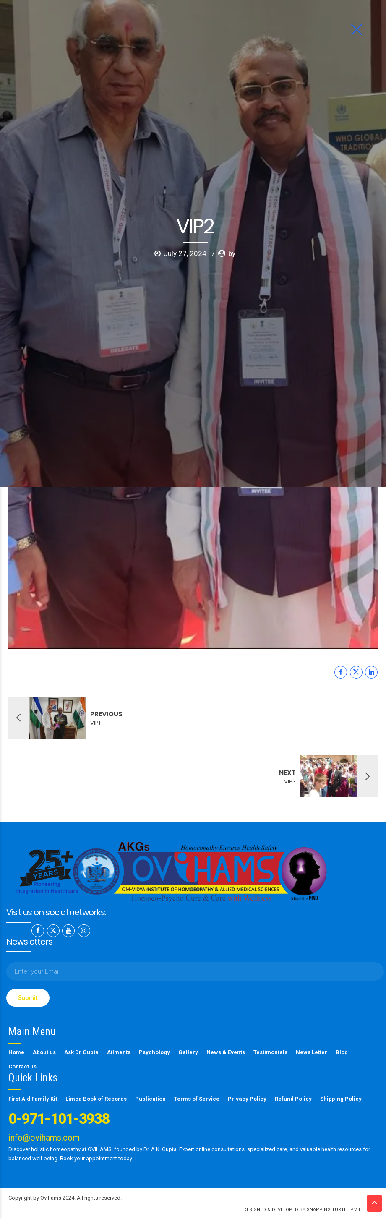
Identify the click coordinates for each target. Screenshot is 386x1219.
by (231, 157)
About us (44, 1052)
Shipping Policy (341, 1099)
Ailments (118, 1052)
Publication (150, 1099)
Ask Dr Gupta (81, 1052)
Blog (342, 1052)
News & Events (225, 1052)
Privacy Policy (247, 1099)
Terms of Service (196, 1099)
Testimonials (270, 1052)
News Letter (311, 1052)
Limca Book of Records (96, 1099)
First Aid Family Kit (32, 1099)
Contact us (22, 1066)
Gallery (188, 1052)
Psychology (154, 1052)
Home (16, 1052)
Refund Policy (293, 1099)
